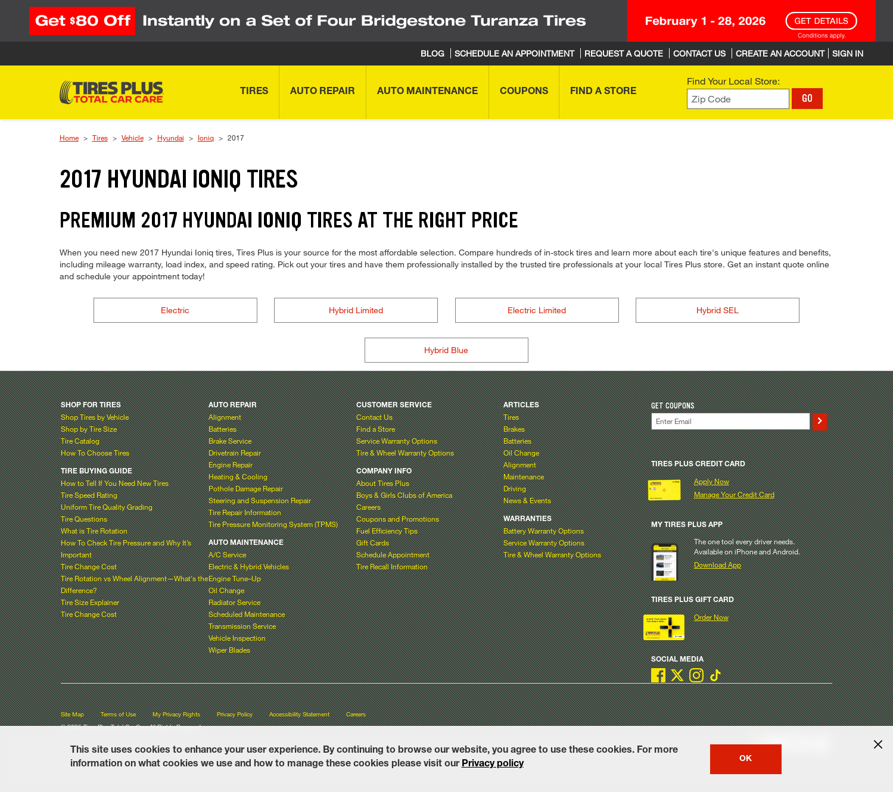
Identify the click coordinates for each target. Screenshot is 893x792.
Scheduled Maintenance (247, 614)
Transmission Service (242, 626)
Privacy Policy (235, 714)
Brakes (514, 429)
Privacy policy (493, 764)
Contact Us (374, 417)
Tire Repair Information (245, 512)
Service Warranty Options (396, 440)
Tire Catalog (80, 440)
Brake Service (230, 440)
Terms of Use (118, 714)
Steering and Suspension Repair (260, 500)
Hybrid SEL (717, 310)
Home (69, 137)
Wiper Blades (229, 649)
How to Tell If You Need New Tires (115, 483)
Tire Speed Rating (89, 495)
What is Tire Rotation (94, 530)
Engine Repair (231, 464)
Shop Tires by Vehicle (95, 417)
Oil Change (226, 590)
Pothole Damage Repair (246, 488)
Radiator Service (234, 602)
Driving (514, 488)
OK (745, 759)
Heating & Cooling (238, 476)
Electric (175, 310)
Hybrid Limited (356, 310)
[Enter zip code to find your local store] (738, 99)
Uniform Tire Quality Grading (107, 507)
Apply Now (711, 481)
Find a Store (375, 429)
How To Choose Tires (95, 452)
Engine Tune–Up (235, 578)
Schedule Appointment (393, 554)
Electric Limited (537, 310)
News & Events (527, 500)
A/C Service (227, 554)
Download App (717, 564)
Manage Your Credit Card (734, 494)
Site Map (72, 714)
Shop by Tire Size (89, 429)
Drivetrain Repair (235, 452)
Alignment (225, 417)
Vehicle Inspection (237, 638)
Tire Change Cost (89, 566)
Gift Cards (372, 542)
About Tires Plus (382, 483)
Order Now (711, 617)
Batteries (223, 429)
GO (807, 98)
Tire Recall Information (392, 566)
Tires (100, 137)
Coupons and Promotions (397, 518)
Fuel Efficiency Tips (387, 530)
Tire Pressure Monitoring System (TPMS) (273, 524)
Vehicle (133, 137)
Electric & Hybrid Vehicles (249, 566)
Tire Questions (84, 518)
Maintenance (523, 476)
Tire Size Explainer (90, 602)
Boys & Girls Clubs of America (404, 495)
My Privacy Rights (176, 714)
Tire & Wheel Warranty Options (405, 452)
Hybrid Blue (446, 350)
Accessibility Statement (299, 714)
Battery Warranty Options (543, 530)
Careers (368, 507)
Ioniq (206, 137)
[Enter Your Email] (730, 421)
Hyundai (170, 137)
